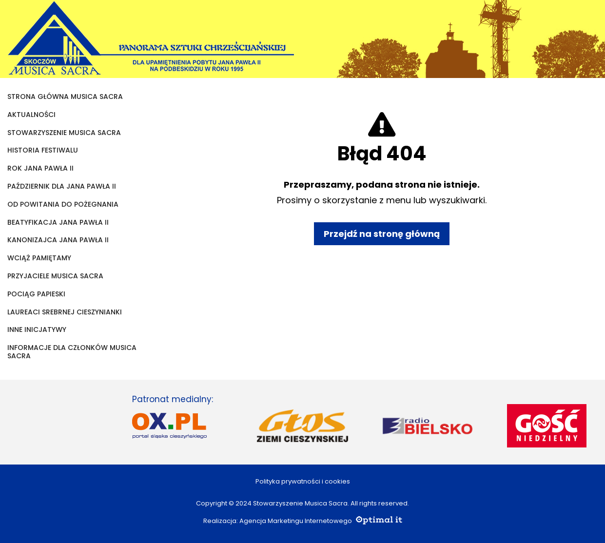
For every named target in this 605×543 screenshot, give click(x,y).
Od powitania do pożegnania (62, 204)
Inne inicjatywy (36, 330)
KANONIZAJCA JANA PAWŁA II (58, 240)
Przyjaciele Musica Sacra (55, 276)
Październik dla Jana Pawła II (61, 186)
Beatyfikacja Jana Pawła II (58, 222)
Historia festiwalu (42, 150)
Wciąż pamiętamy (39, 258)
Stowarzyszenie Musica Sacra (64, 133)
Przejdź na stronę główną (382, 234)
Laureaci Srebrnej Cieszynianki (64, 312)
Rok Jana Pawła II (40, 168)
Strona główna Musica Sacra (65, 97)
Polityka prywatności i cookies (302, 481)
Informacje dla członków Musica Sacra (72, 352)
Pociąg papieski (36, 294)
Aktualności (31, 115)
